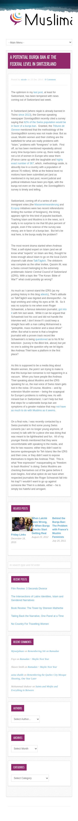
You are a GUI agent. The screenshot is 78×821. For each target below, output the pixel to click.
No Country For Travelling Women (30, 623)
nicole (24, 79)
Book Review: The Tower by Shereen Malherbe (37, 608)
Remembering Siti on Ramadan (43, 651)
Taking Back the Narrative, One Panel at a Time (37, 616)
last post (38, 92)
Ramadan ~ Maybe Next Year (34, 659)
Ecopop (15, 208)
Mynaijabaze (17, 651)
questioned (41, 339)
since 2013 (24, 114)
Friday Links (18, 534)
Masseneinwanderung (47, 204)
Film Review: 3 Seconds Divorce (29, 588)
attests (44, 294)
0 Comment (50, 79)
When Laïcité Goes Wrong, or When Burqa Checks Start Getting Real (41, 526)
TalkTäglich (39, 260)
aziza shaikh (17, 674)
